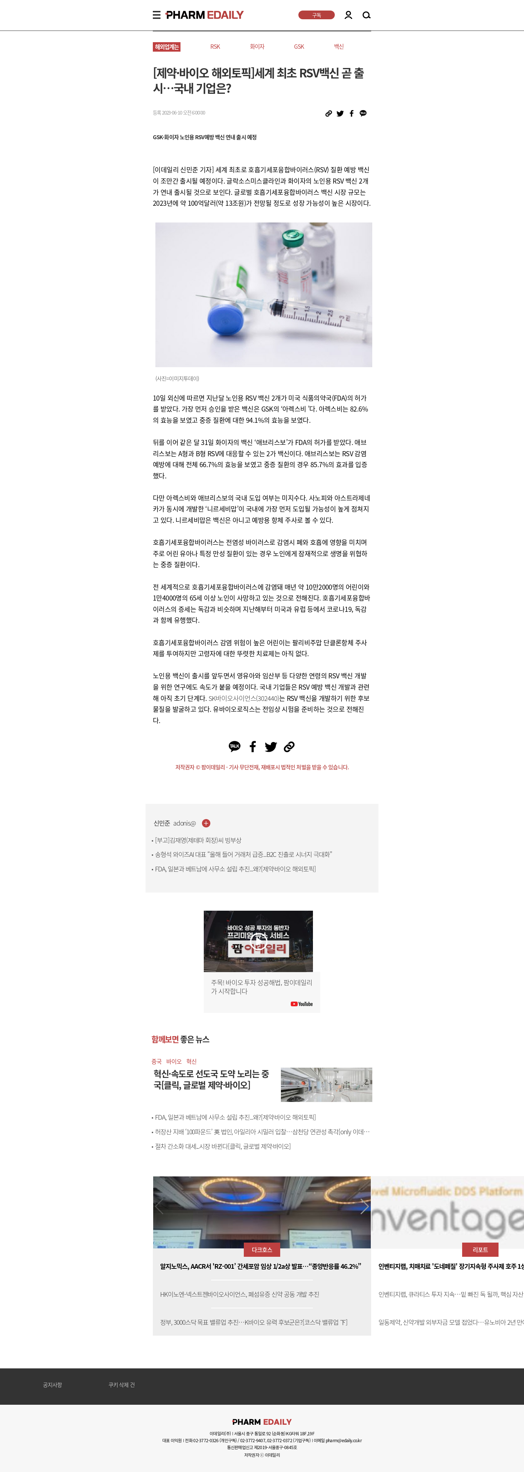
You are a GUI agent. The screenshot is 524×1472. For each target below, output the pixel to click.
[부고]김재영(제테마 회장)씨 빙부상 (198, 840)
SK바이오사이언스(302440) (244, 698)
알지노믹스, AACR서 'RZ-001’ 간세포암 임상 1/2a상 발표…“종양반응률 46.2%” (260, 1266)
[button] (365, 1207)
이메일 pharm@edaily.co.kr (338, 1440)
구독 (316, 15)
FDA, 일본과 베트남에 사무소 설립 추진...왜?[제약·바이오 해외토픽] (235, 869)
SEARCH (366, 15)
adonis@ (184, 823)
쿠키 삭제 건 (121, 1385)
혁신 (191, 1061)
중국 (156, 1061)
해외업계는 (167, 47)
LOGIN (348, 15)
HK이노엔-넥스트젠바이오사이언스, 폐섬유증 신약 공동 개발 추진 (239, 1294)
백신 (339, 46)
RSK (215, 46)
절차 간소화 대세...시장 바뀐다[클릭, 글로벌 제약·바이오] (223, 1146)
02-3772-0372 (279, 1440)
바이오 (174, 1061)
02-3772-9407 (252, 1440)
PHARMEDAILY (196, 15)
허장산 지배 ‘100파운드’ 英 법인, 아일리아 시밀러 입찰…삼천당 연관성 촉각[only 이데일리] (262, 1136)
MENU (156, 15)
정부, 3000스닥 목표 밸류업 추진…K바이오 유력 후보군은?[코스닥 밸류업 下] (254, 1322)
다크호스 (262, 1249)
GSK (299, 46)
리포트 (480, 1249)
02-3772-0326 (205, 1440)
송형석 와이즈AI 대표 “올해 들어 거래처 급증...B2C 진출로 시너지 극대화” (243, 854)
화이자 (257, 46)
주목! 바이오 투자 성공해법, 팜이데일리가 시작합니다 (261, 987)
